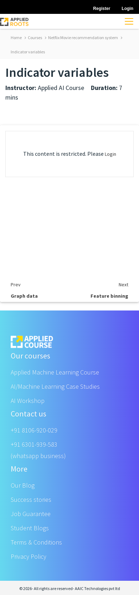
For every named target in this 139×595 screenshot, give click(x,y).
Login (110, 154)
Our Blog (23, 485)
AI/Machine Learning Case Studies (55, 386)
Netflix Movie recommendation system (81, 37)
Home (16, 37)
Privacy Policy (28, 556)
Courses (33, 37)
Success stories (31, 499)
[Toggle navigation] (129, 21)
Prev (16, 284)
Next (123, 284)
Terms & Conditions (36, 542)
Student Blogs (30, 528)
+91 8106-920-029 (34, 430)
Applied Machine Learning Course (55, 372)
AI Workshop (28, 401)
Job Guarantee (31, 514)
